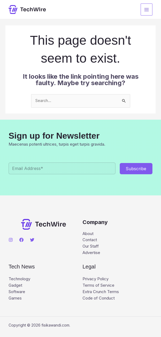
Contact (90, 240)
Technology (19, 279)
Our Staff (91, 246)
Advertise (91, 253)
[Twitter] (32, 240)
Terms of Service (98, 286)
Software (17, 292)
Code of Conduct (99, 298)
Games (15, 298)
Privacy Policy (95, 279)
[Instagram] (11, 240)
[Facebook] (21, 240)
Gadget (15, 286)
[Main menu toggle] (147, 9)
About (88, 233)
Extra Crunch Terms (101, 292)
